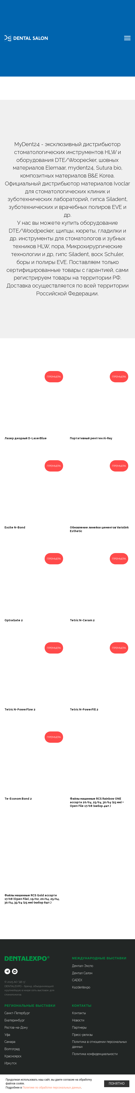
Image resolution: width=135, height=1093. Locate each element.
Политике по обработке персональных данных (52, 1087)
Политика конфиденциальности (95, 1054)
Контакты (79, 1013)
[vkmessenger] (15, 971)
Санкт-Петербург (17, 1013)
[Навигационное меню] (127, 38)
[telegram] (7, 971)
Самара (10, 1042)
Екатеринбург (15, 1020)
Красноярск (13, 1056)
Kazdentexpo (81, 987)
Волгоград (12, 1049)
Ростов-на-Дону (16, 1027)
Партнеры (79, 1027)
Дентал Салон (82, 973)
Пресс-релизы (82, 1035)
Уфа (7, 1035)
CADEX (77, 980)
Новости (78, 1020)
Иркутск (11, 1063)
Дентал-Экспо (82, 966)
